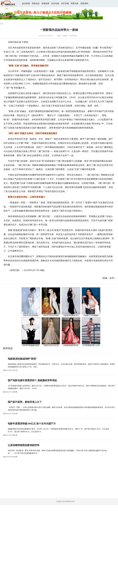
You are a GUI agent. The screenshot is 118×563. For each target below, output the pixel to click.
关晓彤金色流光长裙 (51, 345)
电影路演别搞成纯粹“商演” (22, 358)
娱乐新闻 (26, 3)
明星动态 (36, 3)
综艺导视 (65, 3)
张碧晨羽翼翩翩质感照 (30, 345)
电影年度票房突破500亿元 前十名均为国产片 (32, 423)
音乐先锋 (55, 3)
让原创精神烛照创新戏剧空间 (23, 445)
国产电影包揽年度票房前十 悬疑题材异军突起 (32, 380)
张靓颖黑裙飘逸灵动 (71, 315)
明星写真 (75, 3)
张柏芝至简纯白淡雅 (51, 315)
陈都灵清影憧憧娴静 (31, 315)
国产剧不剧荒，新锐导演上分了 (25, 402)
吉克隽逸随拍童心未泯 (91, 345)
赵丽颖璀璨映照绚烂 (71, 345)
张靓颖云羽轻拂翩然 (91, 315)
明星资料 (84, 3)
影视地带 (45, 3)
